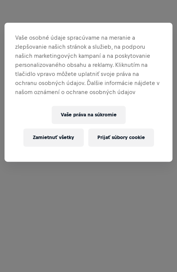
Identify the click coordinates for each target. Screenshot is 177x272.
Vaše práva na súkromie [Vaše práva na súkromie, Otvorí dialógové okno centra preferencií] (89, 114)
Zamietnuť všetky (53, 137)
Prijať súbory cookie (121, 137)
